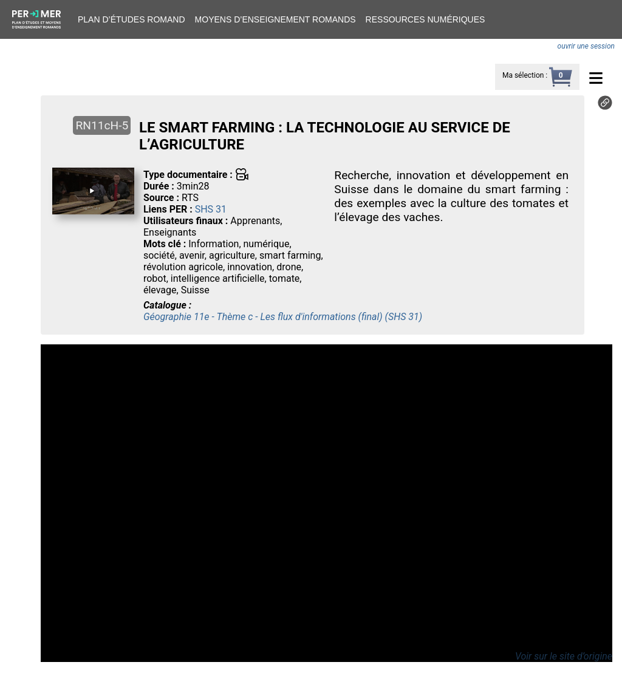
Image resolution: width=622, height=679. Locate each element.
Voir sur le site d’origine (563, 656)
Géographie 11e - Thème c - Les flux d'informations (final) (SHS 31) (282, 316)
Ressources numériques (425, 19)
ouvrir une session (586, 46)
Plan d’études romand (131, 19)
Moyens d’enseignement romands (275, 19)
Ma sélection (523, 75)
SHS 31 (211, 209)
